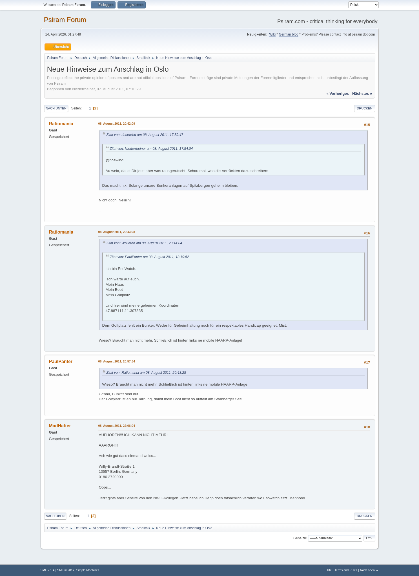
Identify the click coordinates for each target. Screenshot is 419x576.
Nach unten (56, 108)
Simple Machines (87, 570)
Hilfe (329, 570)
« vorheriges (337, 93)
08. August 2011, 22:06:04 (116, 425)
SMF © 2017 (65, 570)
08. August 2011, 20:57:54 (116, 361)
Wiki (272, 34)
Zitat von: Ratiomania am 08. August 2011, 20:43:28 (146, 373)
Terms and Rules (345, 570)
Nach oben (55, 516)
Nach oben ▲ (369, 570)
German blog (288, 34)
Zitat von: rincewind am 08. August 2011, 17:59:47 (145, 135)
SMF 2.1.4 (48, 570)
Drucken (364, 108)
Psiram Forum (65, 19)
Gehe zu (299, 538)
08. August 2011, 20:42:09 (116, 123)
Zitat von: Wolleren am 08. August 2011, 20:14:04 (144, 243)
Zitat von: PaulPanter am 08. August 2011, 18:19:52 (149, 257)
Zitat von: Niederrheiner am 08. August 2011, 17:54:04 (151, 149)
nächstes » (362, 93)
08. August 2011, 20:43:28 (116, 232)
